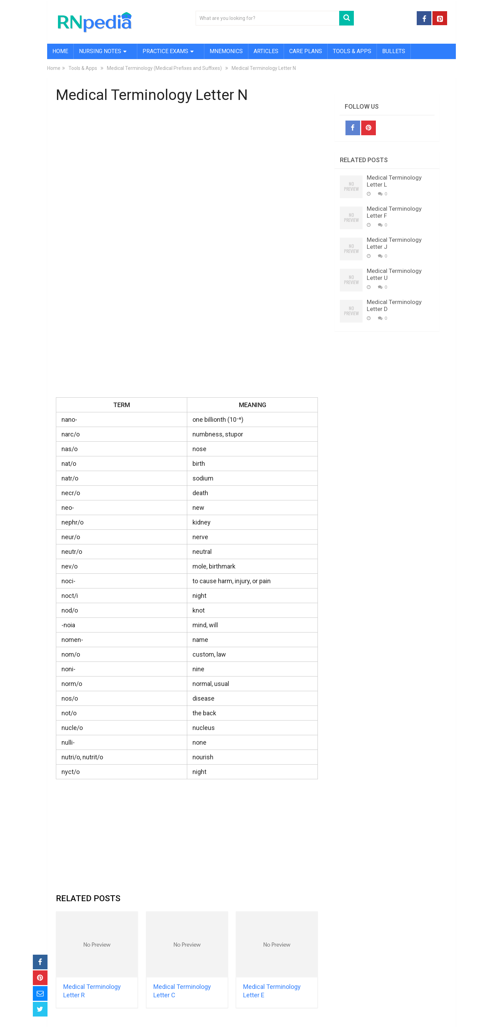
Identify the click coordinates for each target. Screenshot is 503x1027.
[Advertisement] (187, 162)
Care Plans (305, 51)
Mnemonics (226, 51)
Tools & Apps (352, 51)
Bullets (393, 51)
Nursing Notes (100, 51)
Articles (266, 51)
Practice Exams (165, 51)
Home (60, 51)
